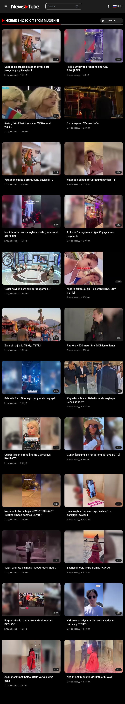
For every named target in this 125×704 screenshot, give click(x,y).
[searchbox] (58, 6)
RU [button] (117, 6)
